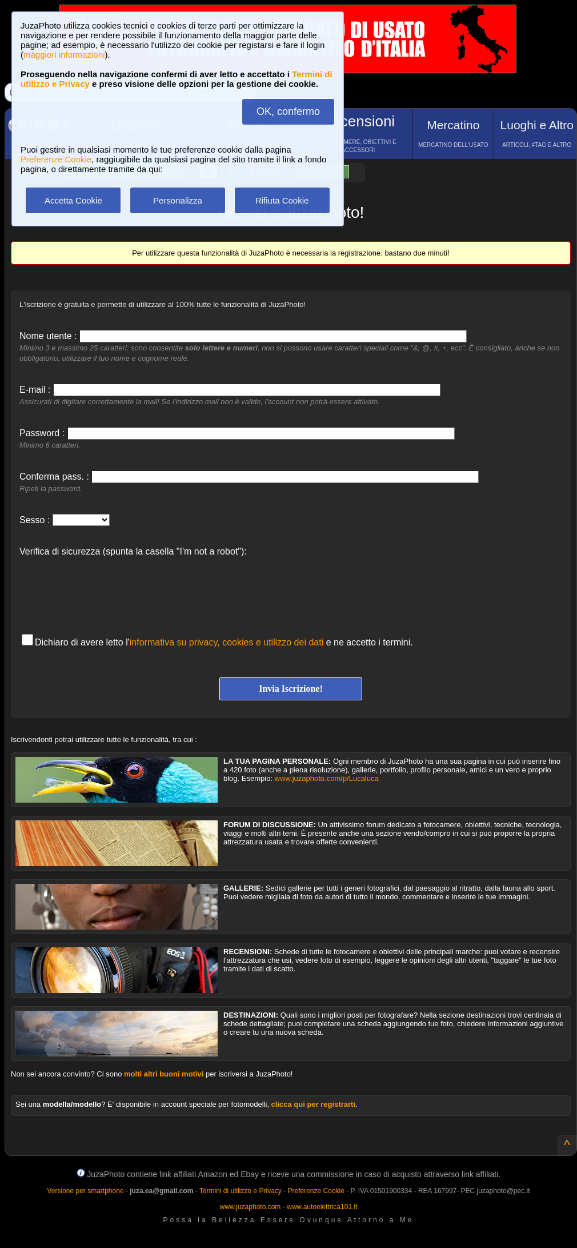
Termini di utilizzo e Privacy (240, 1191)
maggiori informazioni (64, 54)
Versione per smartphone (85, 1191)
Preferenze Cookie (56, 159)
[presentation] (106, 589)
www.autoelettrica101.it (322, 1207)
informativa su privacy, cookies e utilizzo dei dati (226, 642)
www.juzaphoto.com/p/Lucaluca (327, 778)
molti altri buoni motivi (163, 1074)
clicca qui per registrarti (313, 1104)
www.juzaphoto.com (250, 1207)
